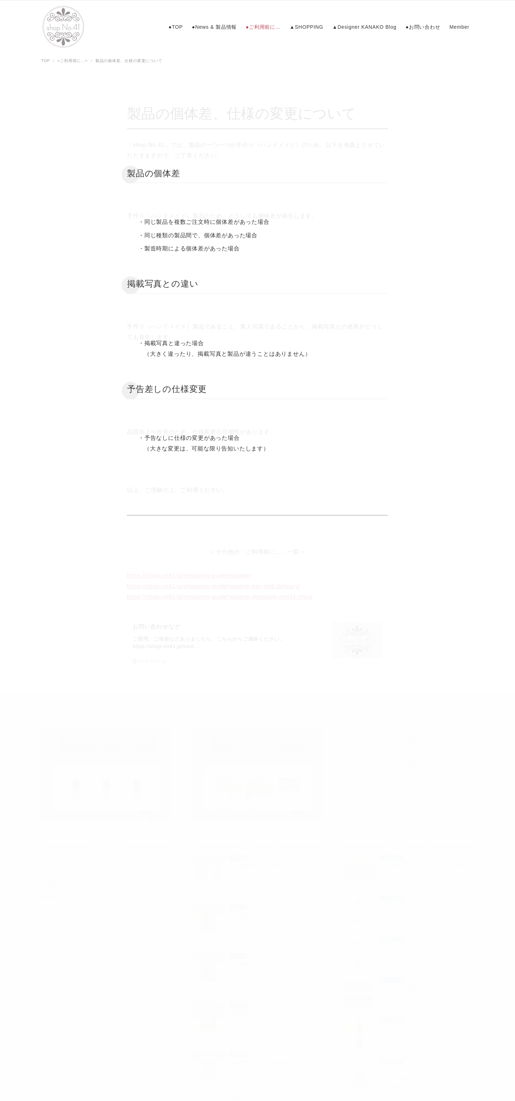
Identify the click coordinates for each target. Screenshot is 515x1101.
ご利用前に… (57, 855)
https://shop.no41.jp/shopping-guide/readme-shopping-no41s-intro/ (220, 593)
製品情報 (51, 893)
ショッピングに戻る (106, 741)
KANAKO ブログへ (257, 741)
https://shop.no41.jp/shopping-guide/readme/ (189, 572)
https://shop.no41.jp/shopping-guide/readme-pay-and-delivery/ (213, 582)
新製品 (49, 881)
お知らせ (51, 868)
